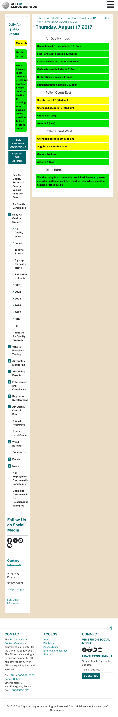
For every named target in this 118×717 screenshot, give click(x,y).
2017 (106, 18)
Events (16, 459)
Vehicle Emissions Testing (18, 350)
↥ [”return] (111, 628)
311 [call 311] (12, 675)
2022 (18, 291)
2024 (18, 305)
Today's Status (19, 251)
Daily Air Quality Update (83, 18)
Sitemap (48, 654)
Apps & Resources (19, 423)
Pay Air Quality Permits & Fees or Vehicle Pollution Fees (18, 186)
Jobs (45, 639)
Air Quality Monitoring (18, 363)
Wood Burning (17, 444)
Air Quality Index (19, 232)
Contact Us (19, 452)
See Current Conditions (18, 143)
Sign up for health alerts (20, 264)
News (15, 466)
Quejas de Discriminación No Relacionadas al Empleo (20, 498)
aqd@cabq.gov (15, 589)
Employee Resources (55, 650)
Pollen (18, 243)
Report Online (12, 679)
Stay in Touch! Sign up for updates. (96, 663)
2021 (17, 285)
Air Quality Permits (18, 373)
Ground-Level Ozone (20, 433)
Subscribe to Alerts (21, 276)
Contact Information (15, 563)
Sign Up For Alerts (17, 157)
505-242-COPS (21, 690)
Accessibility (50, 646)
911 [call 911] (22, 682)
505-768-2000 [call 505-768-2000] (26, 675)
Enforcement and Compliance (19, 386)
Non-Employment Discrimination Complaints (20, 478)
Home (39, 18)
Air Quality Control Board (18, 410)
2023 (18, 298)
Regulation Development (20, 398)
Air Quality (54, 18)
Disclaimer (49, 643)
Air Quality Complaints (19, 206)
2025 (18, 312)
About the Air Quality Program (19, 336)
